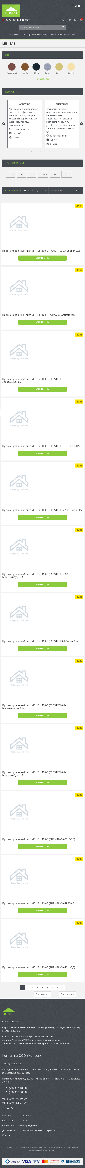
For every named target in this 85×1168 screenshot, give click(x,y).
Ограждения (33, 34)
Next (81, 123)
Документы (8, 1130)
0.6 (22, 174)
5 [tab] (49, 151)
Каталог (21, 34)
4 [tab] (44, 151)
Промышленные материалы (39, 1130)
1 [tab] (31, 151)
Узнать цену (42, 258)
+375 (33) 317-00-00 (14, 1092)
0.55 (56, 174)
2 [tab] (35, 151)
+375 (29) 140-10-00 (18, 19)
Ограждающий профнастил (53, 34)
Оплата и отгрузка (12, 1125)
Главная (13, 34)
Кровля (27, 1115)
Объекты (7, 1120)
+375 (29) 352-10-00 (14, 1088)
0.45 (44, 174)
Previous (2, 123)
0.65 (68, 174)
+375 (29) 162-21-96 (14, 1102)
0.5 (12, 174)
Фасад (26, 1120)
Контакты (7, 1135)
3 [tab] (40, 151)
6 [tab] (53, 151)
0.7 (33, 174)
